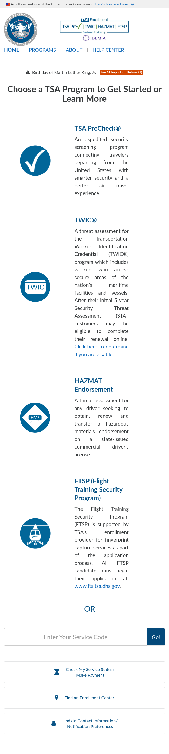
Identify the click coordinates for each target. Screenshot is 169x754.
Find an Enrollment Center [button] (84, 697)
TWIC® (85, 220)
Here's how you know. (114, 4)
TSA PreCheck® (97, 128)
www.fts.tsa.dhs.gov (97, 586)
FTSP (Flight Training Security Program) (98, 489)
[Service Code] (75, 637)
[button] (84, 672)
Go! (156, 637)
